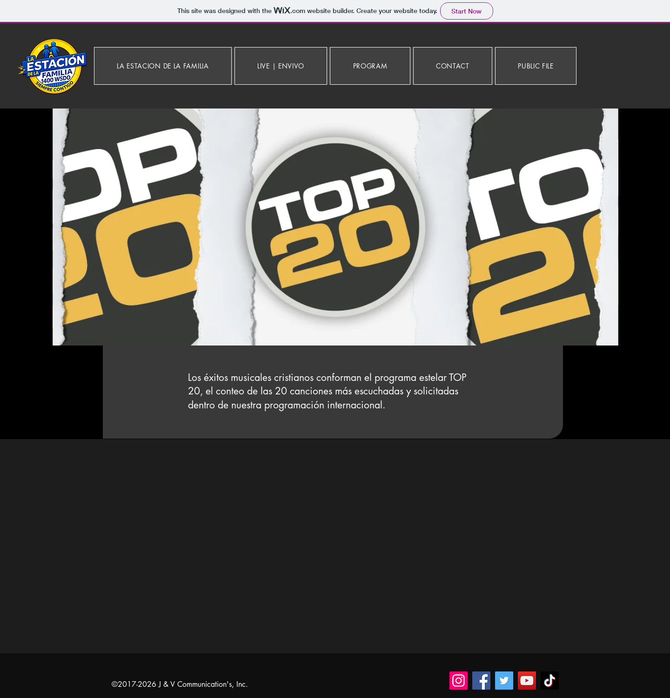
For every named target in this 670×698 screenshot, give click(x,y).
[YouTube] (527, 680)
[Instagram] (458, 680)
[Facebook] (481, 680)
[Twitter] (504, 680)
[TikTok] (550, 680)
